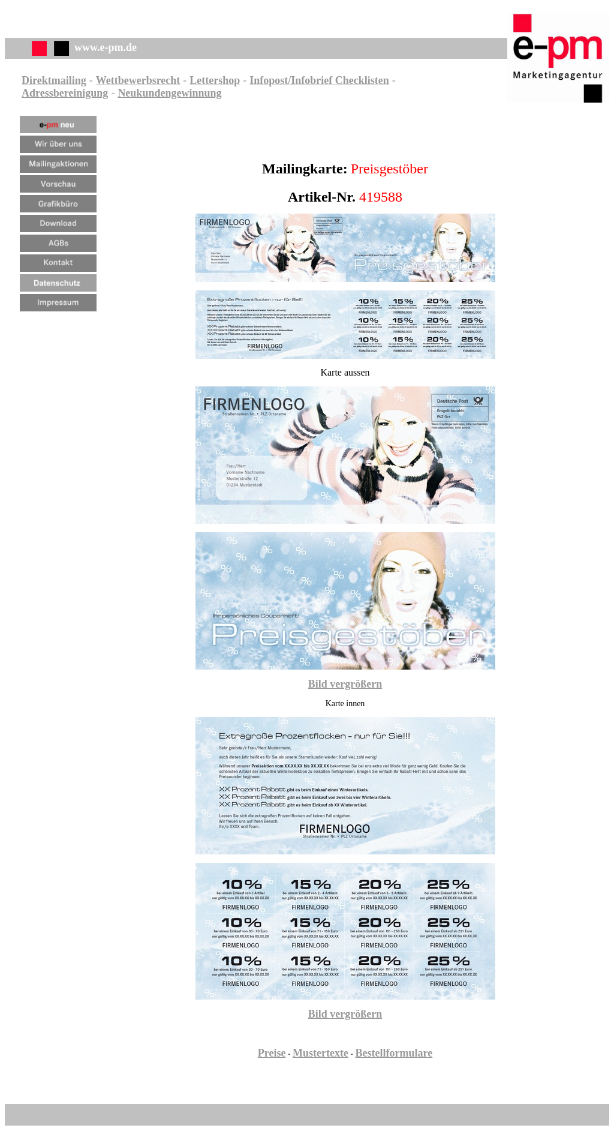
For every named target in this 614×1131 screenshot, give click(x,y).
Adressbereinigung (65, 93)
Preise (272, 1053)
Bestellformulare (394, 1053)
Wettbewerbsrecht (138, 80)
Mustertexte (320, 1053)
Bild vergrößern (345, 684)
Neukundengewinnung (169, 93)
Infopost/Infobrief (290, 80)
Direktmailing (54, 80)
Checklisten (360, 80)
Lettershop (214, 80)
